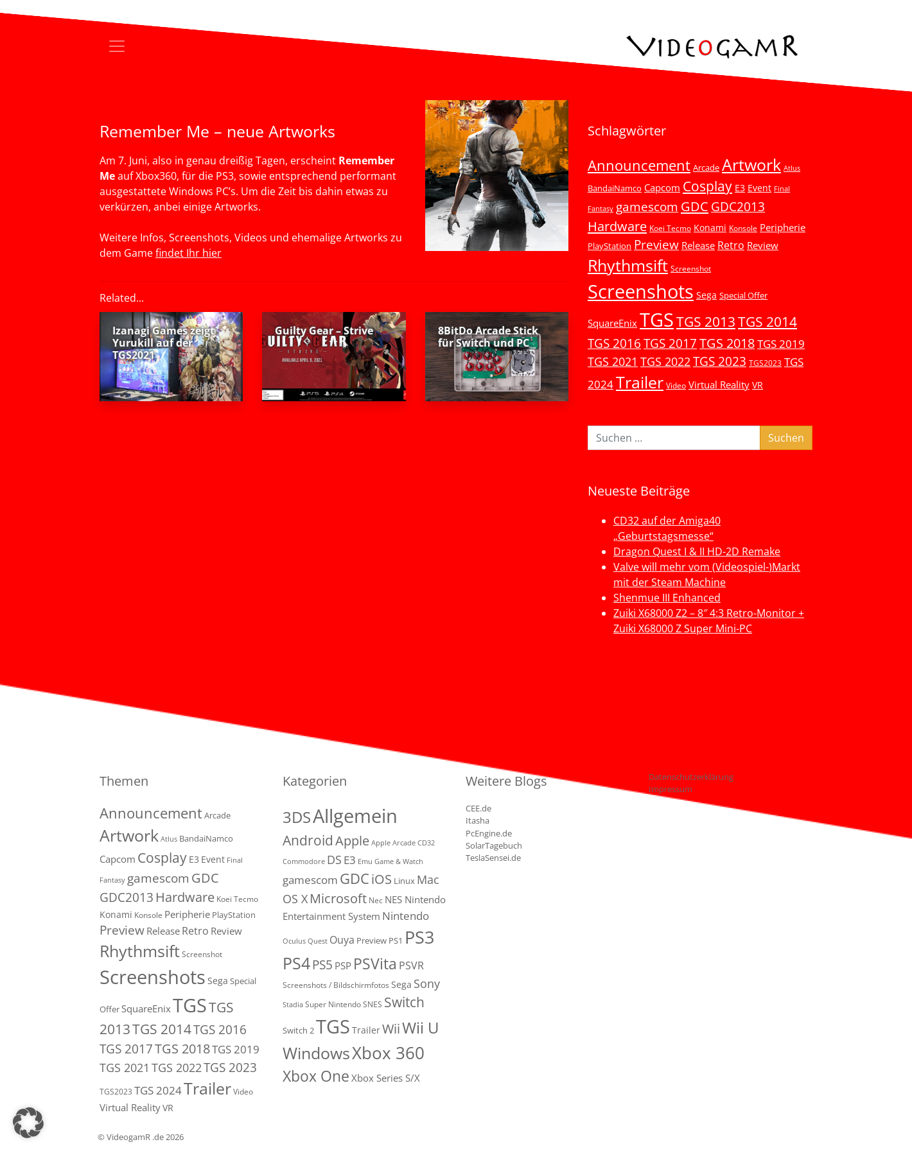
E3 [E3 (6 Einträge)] (740, 188)
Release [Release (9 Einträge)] (698, 245)
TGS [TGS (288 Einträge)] (333, 1026)
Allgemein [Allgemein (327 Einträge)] (355, 816)
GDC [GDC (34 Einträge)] (694, 206)
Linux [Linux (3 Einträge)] (404, 881)
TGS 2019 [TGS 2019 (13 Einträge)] (781, 343)
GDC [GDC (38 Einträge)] (354, 878)
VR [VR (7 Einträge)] (757, 385)
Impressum (670, 789)
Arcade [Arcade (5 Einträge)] (706, 167)
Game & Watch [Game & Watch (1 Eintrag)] (398, 861)
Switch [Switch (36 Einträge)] (404, 1001)
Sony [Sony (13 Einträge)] (427, 983)
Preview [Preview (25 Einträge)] (656, 244)
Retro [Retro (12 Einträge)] (730, 245)
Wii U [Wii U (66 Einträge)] (420, 1027)
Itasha (477, 820)
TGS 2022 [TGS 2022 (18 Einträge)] (665, 361)
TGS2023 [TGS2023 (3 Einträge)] (765, 363)
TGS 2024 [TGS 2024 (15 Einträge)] (158, 1090)
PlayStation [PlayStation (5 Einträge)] (609, 246)
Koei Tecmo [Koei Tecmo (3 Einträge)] (670, 228)
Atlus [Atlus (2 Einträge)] (792, 168)
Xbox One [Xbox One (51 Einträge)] (316, 1076)
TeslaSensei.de (493, 857)
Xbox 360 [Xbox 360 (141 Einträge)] (388, 1052)
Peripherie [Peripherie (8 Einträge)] (782, 227)
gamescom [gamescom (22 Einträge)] (647, 206)
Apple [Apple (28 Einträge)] (352, 840)
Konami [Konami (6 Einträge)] (710, 227)
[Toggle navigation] (117, 46)
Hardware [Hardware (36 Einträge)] (617, 226)
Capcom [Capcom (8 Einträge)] (662, 187)
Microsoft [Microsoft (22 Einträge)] (338, 898)
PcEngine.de (489, 833)
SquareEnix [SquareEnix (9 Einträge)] (612, 322)
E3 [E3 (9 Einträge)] (350, 859)
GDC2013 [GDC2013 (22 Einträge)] (738, 206)
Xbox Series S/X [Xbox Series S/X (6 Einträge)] (385, 1077)
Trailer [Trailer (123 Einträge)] (639, 382)
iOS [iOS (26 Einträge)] (381, 879)
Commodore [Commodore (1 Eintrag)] (304, 861)
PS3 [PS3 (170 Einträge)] (419, 937)
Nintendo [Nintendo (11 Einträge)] (405, 915)
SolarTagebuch (494, 845)
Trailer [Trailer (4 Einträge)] (366, 1030)
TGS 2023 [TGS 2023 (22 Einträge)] (719, 361)
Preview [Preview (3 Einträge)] (371, 940)
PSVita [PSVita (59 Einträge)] (375, 963)
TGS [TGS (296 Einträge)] (657, 319)
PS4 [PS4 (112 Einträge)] (296, 963)
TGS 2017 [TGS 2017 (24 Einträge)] (670, 343)
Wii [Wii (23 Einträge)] (391, 1028)
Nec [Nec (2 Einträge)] (376, 900)
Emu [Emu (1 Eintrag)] (365, 861)
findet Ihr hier (188, 253)
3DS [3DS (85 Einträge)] (297, 816)
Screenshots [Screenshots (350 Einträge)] (641, 291)
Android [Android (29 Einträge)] (308, 840)
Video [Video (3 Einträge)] (676, 385)
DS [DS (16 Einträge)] (334, 859)
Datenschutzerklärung (691, 777)
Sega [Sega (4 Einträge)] (401, 984)
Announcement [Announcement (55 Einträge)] (639, 165)
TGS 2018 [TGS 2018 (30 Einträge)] (727, 343)
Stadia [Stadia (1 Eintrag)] (293, 1004)
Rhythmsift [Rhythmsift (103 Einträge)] (628, 265)
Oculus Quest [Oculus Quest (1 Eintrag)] (305, 941)
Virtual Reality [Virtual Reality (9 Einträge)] (719, 384)
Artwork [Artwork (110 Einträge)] (751, 164)
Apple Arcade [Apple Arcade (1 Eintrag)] (393, 842)
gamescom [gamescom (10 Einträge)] (310, 879)
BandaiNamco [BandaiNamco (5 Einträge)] (615, 188)
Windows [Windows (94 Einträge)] (316, 1053)
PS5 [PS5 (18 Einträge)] (322, 964)
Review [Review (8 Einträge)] (762, 245)
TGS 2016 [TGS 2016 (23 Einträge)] (614, 343)
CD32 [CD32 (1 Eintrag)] (426, 842)
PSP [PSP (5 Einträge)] (343, 965)
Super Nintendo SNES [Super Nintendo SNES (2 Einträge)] (343, 1004)
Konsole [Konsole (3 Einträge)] (743, 228)
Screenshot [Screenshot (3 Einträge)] (691, 268)
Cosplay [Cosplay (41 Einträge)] (707, 186)
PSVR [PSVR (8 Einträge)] (411, 965)
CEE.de (478, 808)
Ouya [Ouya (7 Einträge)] (342, 940)
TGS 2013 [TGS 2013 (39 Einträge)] (705, 322)
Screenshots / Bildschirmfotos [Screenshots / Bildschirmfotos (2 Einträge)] (336, 985)
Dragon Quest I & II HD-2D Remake (696, 551)
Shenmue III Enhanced (667, 598)
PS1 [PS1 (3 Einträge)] (396, 940)
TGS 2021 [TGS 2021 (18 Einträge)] (613, 361)
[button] (28, 1123)
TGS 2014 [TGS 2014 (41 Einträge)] (767, 322)
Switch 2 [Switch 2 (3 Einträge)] (298, 1030)
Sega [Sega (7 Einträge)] (706, 295)
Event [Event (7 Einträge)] (759, 188)
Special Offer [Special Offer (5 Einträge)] (743, 295)
